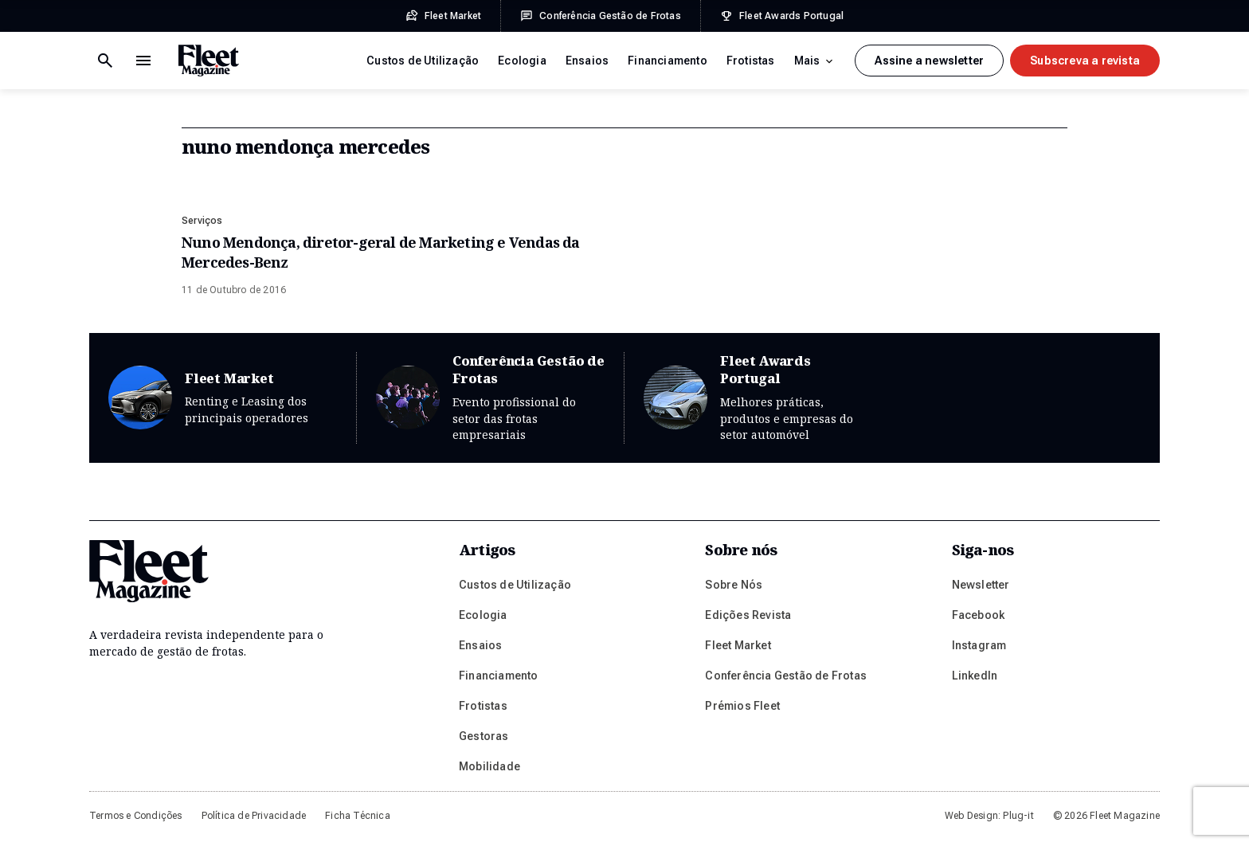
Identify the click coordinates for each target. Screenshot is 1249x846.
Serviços (202, 220)
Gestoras (484, 736)
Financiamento (667, 60)
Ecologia (522, 60)
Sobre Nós (733, 584)
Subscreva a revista (1085, 60)
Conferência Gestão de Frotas (490, 398)
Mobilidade (489, 766)
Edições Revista (748, 615)
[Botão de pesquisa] (143, 60)
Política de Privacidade (254, 815)
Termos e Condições (135, 815)
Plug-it (1018, 815)
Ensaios (587, 60)
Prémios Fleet (742, 705)
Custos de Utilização (422, 60)
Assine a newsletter (929, 60)
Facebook (978, 615)
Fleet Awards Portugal (758, 398)
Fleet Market (222, 398)
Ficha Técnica (357, 815)
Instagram (979, 645)
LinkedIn (975, 675)
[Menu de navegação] (105, 60)
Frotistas (750, 60)
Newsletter (981, 584)
